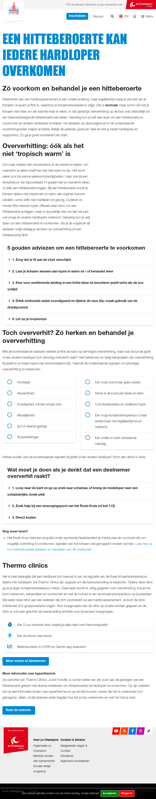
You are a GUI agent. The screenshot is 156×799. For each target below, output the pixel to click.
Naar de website (19, 710)
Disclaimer (67, 755)
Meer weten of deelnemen (26, 661)
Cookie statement (90, 793)
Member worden (43, 755)
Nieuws (98, 16)
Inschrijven (77, 16)
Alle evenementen (44, 761)
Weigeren (126, 793)
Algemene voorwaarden (75, 761)
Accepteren (109, 793)
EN (123, 16)
